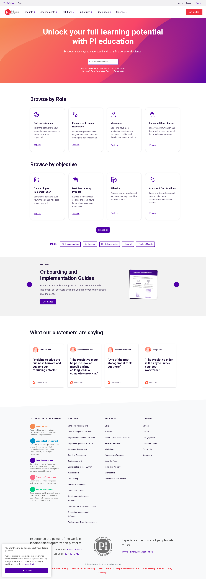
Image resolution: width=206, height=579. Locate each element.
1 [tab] (97, 311)
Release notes (109, 244)
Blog (107, 426)
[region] (26, 560)
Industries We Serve (113, 467)
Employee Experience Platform (80, 443)
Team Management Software (80, 432)
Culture (146, 432)
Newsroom (147, 455)
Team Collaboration (76, 490)
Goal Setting (73, 479)
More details (30, 564)
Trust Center (105, 568)
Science (120, 12)
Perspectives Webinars (114, 455)
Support (128, 244)
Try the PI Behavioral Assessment (137, 552)
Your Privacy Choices (153, 568)
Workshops (109, 449)
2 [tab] (100, 311)
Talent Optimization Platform (45, 419)
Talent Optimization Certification (118, 437)
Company (147, 419)
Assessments (47, 12)
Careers (146, 426)
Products (28, 12)
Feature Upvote (146, 244)
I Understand (27, 571)
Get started (194, 12)
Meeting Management (77, 484)
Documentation (70, 244)
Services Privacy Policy (83, 568)
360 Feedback (73, 473)
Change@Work (149, 437)
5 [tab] (108, 311)
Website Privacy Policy (56, 568)
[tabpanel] (103, 284)
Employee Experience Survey (80, 467)
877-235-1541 (74, 549)
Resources (103, 12)
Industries (85, 12)
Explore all (103, 230)
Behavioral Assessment (77, 449)
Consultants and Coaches (115, 479)
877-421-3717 (72, 553)
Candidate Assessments (78, 426)
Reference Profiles (113, 443)
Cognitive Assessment (77, 455)
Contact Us (147, 449)
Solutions (67, 12)
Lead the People (112, 461)
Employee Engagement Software (81, 437)
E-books (108, 432)
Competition (110, 473)
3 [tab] (103, 311)
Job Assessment (75, 461)
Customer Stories (150, 443)
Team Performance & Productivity (82, 506)
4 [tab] (105, 311)
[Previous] (29, 284)
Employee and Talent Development (82, 522)
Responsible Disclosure (127, 568)
